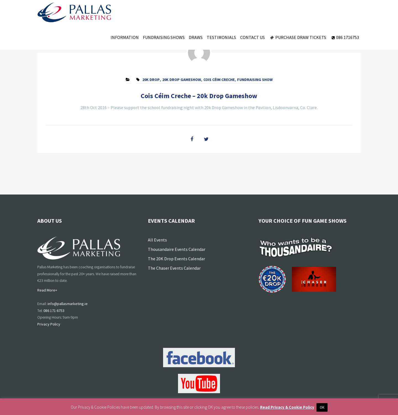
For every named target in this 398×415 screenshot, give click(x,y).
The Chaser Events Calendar (174, 268)
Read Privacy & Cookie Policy (287, 407)
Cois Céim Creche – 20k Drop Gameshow (199, 95)
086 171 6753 (53, 310)
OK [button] (322, 407)
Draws (196, 37)
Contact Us (252, 37)
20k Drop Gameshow (181, 79)
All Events (157, 240)
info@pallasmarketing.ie (68, 303)
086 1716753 (344, 37)
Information (125, 37)
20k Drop (151, 79)
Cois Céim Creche (219, 79)
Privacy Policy (48, 324)
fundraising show (255, 79)
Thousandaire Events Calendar (176, 249)
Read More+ (47, 290)
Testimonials (221, 37)
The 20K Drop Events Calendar (176, 258)
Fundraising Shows (164, 37)
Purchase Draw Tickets (297, 37)
